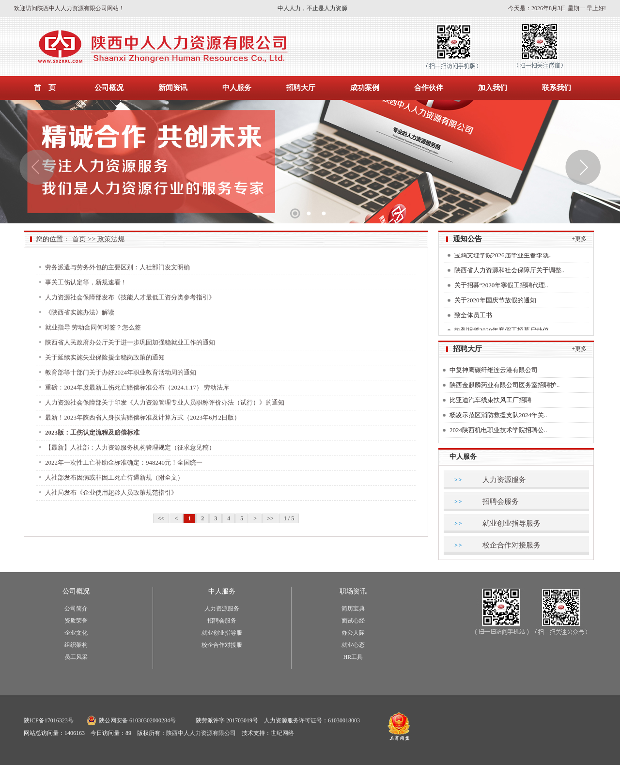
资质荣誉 (76, 620)
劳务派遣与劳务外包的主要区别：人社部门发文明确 (117, 267)
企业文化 (76, 632)
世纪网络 (282, 733)
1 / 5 (289, 518)
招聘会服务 (500, 501)
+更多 (579, 238)
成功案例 (364, 88)
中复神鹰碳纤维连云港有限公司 (494, 370)
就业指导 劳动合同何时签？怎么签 (93, 327)
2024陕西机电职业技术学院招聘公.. (498, 430)
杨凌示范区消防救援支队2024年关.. (498, 415)
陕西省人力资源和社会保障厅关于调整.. (509, 272)
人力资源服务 (504, 480)
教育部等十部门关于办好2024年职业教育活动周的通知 (120, 372)
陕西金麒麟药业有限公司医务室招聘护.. (505, 385)
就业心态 (353, 644)
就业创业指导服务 (511, 523)
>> (270, 518)
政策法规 (110, 239)
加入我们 (492, 88)
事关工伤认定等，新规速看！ (86, 282)
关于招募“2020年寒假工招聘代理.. (501, 287)
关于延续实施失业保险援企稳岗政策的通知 (105, 357)
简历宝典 (353, 608)
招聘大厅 (300, 88)
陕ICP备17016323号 (49, 720)
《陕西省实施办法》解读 (79, 312)
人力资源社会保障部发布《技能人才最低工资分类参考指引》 (130, 297)
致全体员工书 (473, 317)
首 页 (45, 88)
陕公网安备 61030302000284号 (137, 720)
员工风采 (76, 657)
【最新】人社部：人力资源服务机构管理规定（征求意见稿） (130, 447)
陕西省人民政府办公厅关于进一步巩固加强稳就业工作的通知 (130, 342)
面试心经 (353, 620)
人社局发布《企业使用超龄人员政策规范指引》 (111, 492)
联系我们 (556, 88)
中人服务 (236, 88)
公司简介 (76, 608)
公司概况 (109, 88)
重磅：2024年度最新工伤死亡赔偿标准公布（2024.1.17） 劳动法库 (137, 387)
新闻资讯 (172, 88)
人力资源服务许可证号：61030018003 (312, 720)
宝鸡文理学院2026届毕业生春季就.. (503, 257)
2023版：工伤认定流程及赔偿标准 (92, 432)
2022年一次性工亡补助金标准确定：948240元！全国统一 (123, 462)
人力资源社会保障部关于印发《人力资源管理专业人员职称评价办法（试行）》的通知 (164, 402)
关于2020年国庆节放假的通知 (495, 302)
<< (161, 518)
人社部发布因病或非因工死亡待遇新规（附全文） (114, 477)
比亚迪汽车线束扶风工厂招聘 (490, 400)
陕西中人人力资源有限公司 (201, 733)
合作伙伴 (428, 88)
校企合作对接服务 (511, 545)
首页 (79, 239)
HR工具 (353, 657)
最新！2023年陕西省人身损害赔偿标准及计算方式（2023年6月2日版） (142, 417)
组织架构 (76, 644)
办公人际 (353, 632)
